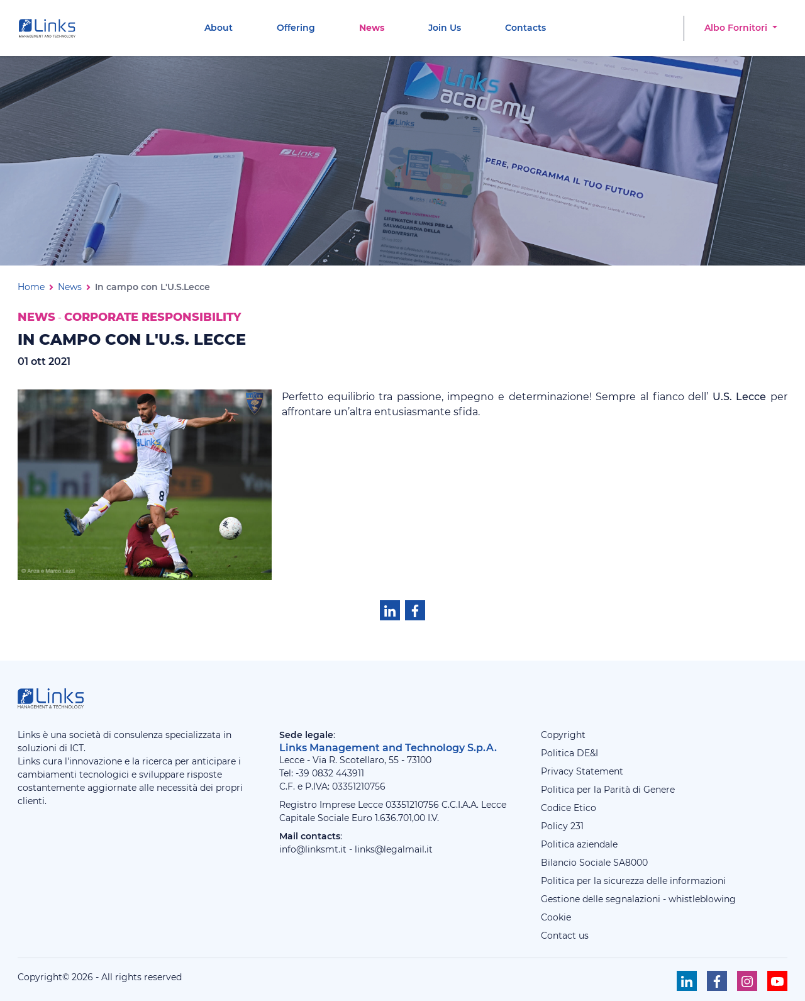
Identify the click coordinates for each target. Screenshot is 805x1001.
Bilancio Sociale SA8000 (594, 862)
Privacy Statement (582, 771)
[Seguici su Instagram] (747, 981)
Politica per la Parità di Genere (608, 789)
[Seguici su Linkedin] (687, 981)
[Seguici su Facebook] (717, 981)
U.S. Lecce (740, 397)
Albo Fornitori (737, 27)
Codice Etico (568, 808)
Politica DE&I (569, 753)
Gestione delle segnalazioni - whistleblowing (638, 899)
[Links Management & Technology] (50, 28)
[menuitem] (218, 28)
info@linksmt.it (313, 849)
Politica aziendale (579, 844)
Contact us (565, 935)
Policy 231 (562, 826)
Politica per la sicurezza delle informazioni (633, 880)
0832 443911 (338, 773)
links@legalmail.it (394, 849)
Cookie (556, 917)
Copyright (563, 735)
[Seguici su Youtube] (777, 981)
